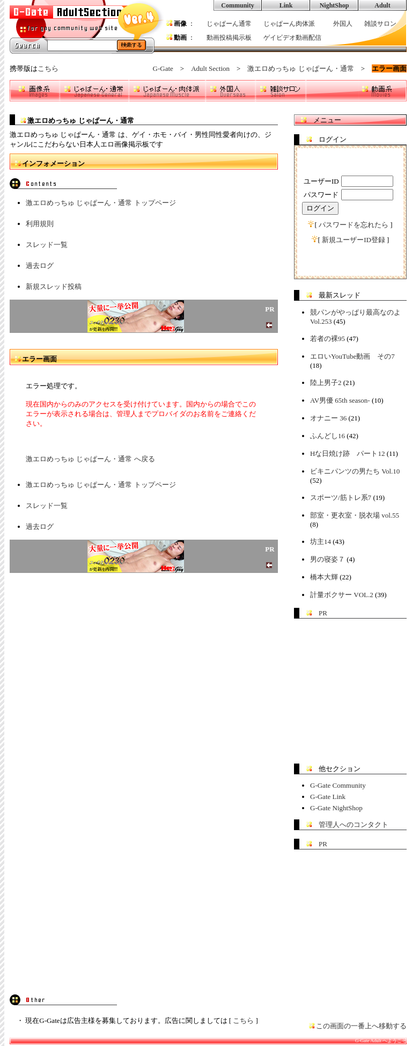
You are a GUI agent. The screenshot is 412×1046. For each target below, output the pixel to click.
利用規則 (40, 224)
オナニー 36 (328, 418)
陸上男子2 (326, 383)
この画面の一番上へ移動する (361, 1026)
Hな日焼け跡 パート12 (347, 453)
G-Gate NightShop (336, 808)
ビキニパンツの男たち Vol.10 (355, 471)
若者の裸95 (327, 339)
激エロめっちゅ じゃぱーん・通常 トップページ (101, 203)
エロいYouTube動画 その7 (352, 356)
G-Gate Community (338, 785)
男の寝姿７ (327, 559)
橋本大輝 (324, 577)
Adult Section (210, 68)
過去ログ (40, 266)
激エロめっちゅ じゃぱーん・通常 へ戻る (90, 459)
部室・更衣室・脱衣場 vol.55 (354, 515)
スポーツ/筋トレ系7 (340, 497)
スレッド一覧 (47, 245)
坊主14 (320, 541)
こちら (48, 68)
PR (323, 613)
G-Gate (163, 68)
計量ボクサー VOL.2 (341, 595)
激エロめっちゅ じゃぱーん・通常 (300, 68)
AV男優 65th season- (340, 400)
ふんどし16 (327, 436)
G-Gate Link (327, 797)
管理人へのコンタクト (353, 824)
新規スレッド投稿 (54, 286)
